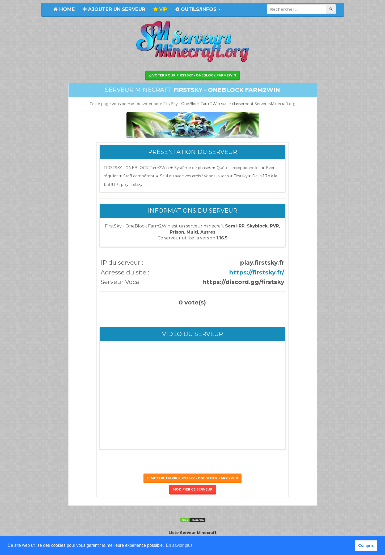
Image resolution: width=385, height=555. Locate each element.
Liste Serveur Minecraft (193, 532)
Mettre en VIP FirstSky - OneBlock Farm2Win (192, 478)
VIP (160, 9)
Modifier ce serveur (193, 489)
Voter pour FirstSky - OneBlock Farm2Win (192, 75)
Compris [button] (366, 545)
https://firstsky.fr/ (256, 272)
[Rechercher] (331, 9)
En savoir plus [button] (179, 545)
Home (64, 9)
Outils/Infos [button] (198, 9)
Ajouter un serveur (114, 9)
